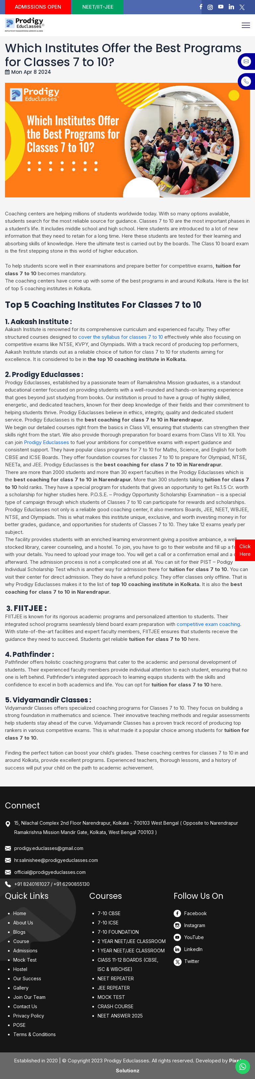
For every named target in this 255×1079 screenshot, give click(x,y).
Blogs (19, 932)
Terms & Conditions (34, 1034)
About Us (23, 922)
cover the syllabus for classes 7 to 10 (120, 337)
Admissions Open (38, 7)
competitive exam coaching (208, 624)
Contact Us (25, 1006)
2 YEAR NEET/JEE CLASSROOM (132, 941)
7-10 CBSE (109, 913)
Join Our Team (29, 997)
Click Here (245, 550)
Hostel (20, 969)
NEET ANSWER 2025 (120, 1016)
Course (21, 941)
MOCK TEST (111, 997)
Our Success (27, 978)
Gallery (21, 988)
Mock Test (25, 960)
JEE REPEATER (114, 988)
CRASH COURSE (115, 1006)
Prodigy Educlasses (46, 442)
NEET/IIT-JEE (98, 7)
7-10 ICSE (108, 922)
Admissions (25, 950)
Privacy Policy (28, 1016)
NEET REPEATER (116, 978)
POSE (19, 1025)
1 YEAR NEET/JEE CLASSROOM (131, 950)
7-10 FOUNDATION (118, 932)
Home (19, 913)
